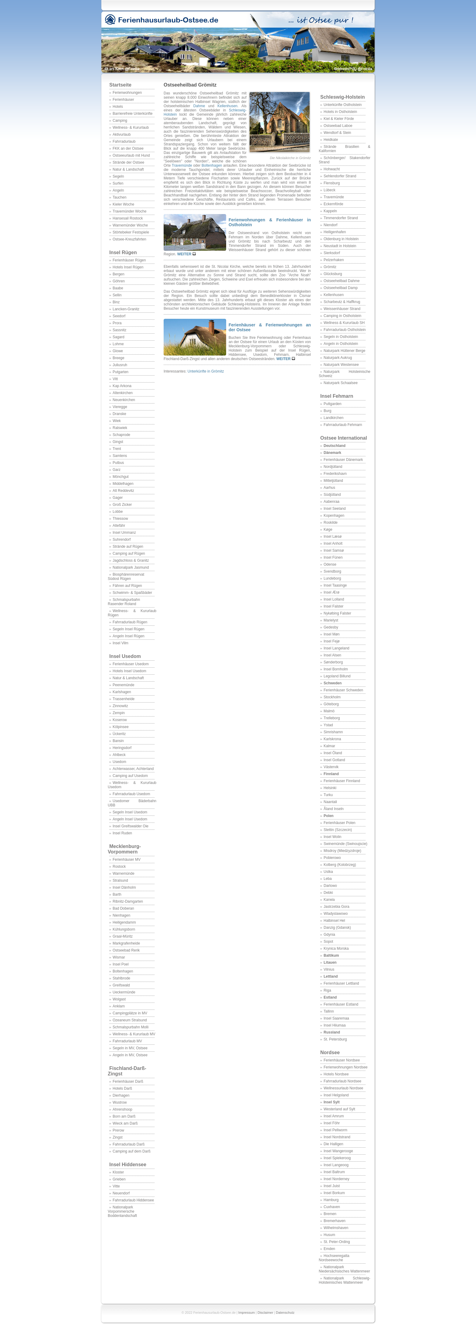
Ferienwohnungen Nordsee (346, 1067)
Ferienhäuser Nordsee (342, 1060)
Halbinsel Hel (334, 920)
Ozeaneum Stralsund (130, 1020)
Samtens (120, 456)
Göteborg (331, 704)
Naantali (330, 802)
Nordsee (330, 1052)
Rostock (119, 866)
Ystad (328, 725)
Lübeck (329, 190)
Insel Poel (121, 964)
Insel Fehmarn (336, 396)
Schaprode (121, 435)
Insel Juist (332, 1186)
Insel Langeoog (336, 1165)
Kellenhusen (334, 295)
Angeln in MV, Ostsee (130, 1055)
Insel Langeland (336, 648)
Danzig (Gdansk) (337, 927)
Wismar (119, 957)
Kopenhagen (334, 515)
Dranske (119, 414)
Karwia (329, 899)
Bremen (330, 1214)
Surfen (118, 183)
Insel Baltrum (334, 1172)
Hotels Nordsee (336, 1074)
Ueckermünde (124, 992)
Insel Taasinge (335, 585)
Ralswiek (120, 428)
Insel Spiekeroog (337, 1158)
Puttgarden (333, 404)
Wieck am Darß (125, 1123)
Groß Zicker (122, 504)
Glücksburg (333, 274)
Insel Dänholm (124, 887)
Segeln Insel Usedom (130, 812)
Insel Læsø (333, 536)
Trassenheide (123, 699)
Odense (330, 564)
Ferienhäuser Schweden (343, 690)
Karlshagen (122, 692)
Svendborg (332, 571)
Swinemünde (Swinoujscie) (345, 844)
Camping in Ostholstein (342, 316)
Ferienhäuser (123, 99)
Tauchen (119, 197)
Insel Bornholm (336, 669)
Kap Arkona (122, 386)
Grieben (119, 1179)
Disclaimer (265, 1312)
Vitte (116, 1186)
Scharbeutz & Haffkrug (342, 302)
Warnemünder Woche (130, 225)
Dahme (199, 106)
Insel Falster (333, 606)
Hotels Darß (122, 1088)
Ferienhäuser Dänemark (343, 460)
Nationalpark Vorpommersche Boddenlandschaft (122, 1211)
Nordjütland (333, 467)
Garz (117, 470)
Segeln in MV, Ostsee (130, 1048)
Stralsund (120, 880)
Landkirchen (333, 418)
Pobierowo (332, 858)
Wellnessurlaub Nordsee (343, 1088)
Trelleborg (332, 718)
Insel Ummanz (124, 532)
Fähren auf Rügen (127, 586)
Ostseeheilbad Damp (341, 288)
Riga (327, 990)
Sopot (328, 941)
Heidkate (331, 140)
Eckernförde (333, 204)
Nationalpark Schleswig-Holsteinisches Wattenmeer (344, 1280)
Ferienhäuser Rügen (129, 260)
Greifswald (121, 985)
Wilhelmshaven (336, 1228)
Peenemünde (123, 685)
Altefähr (119, 525)
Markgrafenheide (126, 943)
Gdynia (329, 934)
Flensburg (332, 183)
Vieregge (120, 407)
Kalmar (329, 746)
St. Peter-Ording (337, 1242)
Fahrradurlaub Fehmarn (343, 425)
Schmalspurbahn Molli (130, 1027)
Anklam (119, 1006)
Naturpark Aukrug (338, 358)
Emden (329, 1249)
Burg (327, 411)
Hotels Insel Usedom (129, 671)
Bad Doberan (123, 908)
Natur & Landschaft (128, 169)
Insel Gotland (334, 760)
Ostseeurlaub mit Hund (131, 155)
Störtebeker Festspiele (131, 232)
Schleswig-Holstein (342, 97)
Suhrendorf (122, 539)
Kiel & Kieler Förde (339, 119)
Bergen (118, 274)
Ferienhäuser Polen (339, 823)
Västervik (331, 767)
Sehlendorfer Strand (340, 176)
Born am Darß (124, 1116)
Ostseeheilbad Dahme (342, 281)
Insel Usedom (125, 656)
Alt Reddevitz (123, 491)
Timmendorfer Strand (341, 218)
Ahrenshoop (122, 1109)
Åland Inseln (334, 809)
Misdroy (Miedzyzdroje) (342, 851)
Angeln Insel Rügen (128, 636)
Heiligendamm (124, 922)
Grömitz (330, 267)
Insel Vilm (120, 643)
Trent (117, 449)
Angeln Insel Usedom (130, 819)
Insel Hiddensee (127, 1164)
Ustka (328, 872)
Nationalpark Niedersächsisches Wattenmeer (344, 1269)
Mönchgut (121, 477)
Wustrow (120, 1102)
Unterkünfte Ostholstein (343, 105)
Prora (117, 323)
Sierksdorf (332, 253)
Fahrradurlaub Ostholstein (345, 330)
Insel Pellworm (335, 1130)
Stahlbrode (121, 978)
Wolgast (119, 999)
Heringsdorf (122, 748)
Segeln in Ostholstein (341, 337)
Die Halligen (333, 1144)
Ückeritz (119, 734)
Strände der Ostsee (128, 162)
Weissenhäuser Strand (342, 309)
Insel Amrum (334, 1116)
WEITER (184, 254)
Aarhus (329, 487)
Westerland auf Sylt (339, 1109)
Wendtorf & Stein (337, 133)
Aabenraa (331, 501)
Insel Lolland (334, 599)
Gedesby (331, 627)
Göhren (119, 281)
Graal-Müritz (123, 936)
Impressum (246, 1312)
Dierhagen (121, 1095)
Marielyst (331, 620)
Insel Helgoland (336, 1095)
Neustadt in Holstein (340, 246)
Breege (118, 358)
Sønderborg (333, 662)
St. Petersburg (335, 1039)
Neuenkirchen (124, 400)
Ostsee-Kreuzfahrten (129, 239)
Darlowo (330, 886)
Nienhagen (121, 915)
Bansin (118, 741)
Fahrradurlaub (124, 141)
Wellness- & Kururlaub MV (134, 1034)
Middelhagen (123, 484)
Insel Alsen (332, 655)
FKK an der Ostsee (128, 148)
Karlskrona (332, 739)
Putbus (118, 463)
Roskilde (331, 522)
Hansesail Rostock (128, 218)
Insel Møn (332, 634)
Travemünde (334, 197)
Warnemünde (123, 873)
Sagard (118, 337)
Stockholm (332, 697)
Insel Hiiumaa (335, 1025)
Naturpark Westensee (341, 365)
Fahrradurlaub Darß (128, 1144)
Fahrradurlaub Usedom (131, 794)
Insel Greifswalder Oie (130, 826)
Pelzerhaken (334, 260)
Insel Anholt (333, 543)
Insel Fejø (332, 641)
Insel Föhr (332, 1123)
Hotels (118, 106)
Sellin (117, 295)
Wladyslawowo (336, 913)
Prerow (118, 1130)
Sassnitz (119, 330)
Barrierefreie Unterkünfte (132, 113)
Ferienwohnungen (127, 92)
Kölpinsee (121, 727)
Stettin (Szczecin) (338, 830)
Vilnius (329, 969)
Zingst (118, 1137)
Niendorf (330, 225)
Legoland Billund (337, 676)
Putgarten (120, 372)
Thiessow (120, 518)
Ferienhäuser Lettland (341, 983)
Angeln (118, 190)
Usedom (119, 762)
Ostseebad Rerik (126, 950)
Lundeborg (332, 578)
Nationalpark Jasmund (131, 567)
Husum (329, 1235)
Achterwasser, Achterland (133, 769)
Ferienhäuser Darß (128, 1081)
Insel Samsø (334, 550)
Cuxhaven (332, 1207)
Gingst (118, 442)
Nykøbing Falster (337, 613)
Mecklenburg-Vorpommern (124, 849)
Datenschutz (285, 1312)
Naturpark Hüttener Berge (344, 351)
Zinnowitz (120, 706)
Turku (328, 795)
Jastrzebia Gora (336, 906)
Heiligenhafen (335, 232)
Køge (328, 529)
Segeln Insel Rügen (128, 629)
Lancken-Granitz (126, 309)
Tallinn (329, 1011)
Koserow (120, 720)
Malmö (329, 711)
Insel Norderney (336, 1179)
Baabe (118, 288)
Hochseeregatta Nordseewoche (334, 1258)
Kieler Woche (123, 204)
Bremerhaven (334, 1221)
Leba (328, 879)
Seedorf (119, 316)
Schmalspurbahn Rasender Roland (124, 602)
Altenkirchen (123, 393)
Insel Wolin (332, 837)
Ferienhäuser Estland (341, 1004)
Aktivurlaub (122, 134)
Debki (328, 893)
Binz (116, 302)
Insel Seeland (335, 508)
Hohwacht (332, 169)
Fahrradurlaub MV (127, 1041)
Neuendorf (121, 1193)
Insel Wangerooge (338, 1151)
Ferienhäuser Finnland (342, 781)
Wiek (117, 421)
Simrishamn (333, 732)
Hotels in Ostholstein (340, 112)
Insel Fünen (333, 557)
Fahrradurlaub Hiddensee (133, 1200)
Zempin (119, 713)
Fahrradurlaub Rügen (130, 622)
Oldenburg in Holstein (341, 239)
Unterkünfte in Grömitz (206, 371)
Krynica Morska (336, 948)
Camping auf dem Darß (132, 1151)
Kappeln (330, 211)
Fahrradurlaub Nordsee (342, 1081)
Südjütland (332, 494)
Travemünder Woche (129, 211)
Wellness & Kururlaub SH (344, 323)
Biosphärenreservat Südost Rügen (126, 576)
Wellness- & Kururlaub (131, 127)
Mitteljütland (333, 480)
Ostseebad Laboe (338, 126)
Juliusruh (120, 365)
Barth (117, 894)
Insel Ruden (122, 833)
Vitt (115, 379)
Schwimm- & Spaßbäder (132, 593)
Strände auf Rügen (128, 546)
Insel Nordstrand (337, 1137)
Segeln (118, 176)
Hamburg (331, 1200)
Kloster (118, 1172)
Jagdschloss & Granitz (131, 560)
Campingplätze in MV (130, 1013)
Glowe (118, 351)
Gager (118, 498)
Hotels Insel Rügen (128, 267)
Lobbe (118, 511)
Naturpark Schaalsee (341, 383)
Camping (120, 120)
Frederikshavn (335, 474)
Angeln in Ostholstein (341, 344)
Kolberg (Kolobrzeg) (340, 865)
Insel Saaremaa (336, 1018)
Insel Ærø (331, 592)
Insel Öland (333, 753)
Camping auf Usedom (130, 776)
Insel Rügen (123, 252)
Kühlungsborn (124, 929)
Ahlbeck (119, 755)
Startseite (120, 84)
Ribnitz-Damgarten (128, 901)
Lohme (118, 344)
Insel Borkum (334, 1193)
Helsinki (330, 788)
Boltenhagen (123, 971)
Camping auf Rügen (129, 553)
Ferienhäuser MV (127, 859)
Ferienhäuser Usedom (131, 664)
